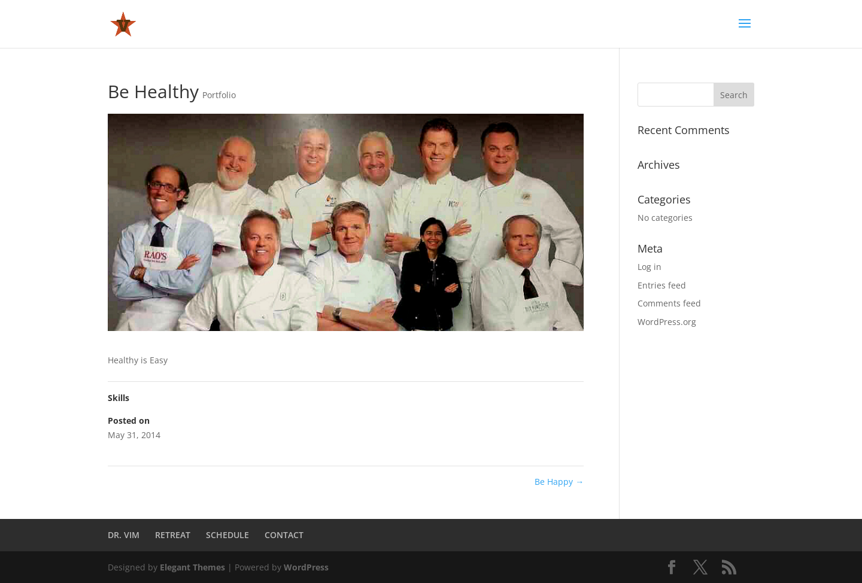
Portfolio (219, 95)
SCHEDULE (227, 535)
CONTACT (284, 535)
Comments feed (669, 303)
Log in (649, 266)
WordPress (306, 567)
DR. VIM (123, 535)
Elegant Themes (192, 567)
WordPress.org (667, 321)
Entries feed (662, 285)
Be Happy (559, 481)
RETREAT (172, 535)
